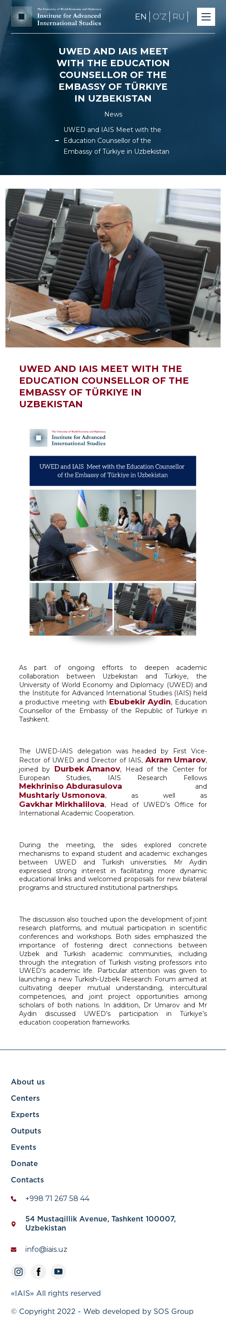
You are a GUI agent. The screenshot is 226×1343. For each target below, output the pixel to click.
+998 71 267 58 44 (57, 1198)
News (113, 114)
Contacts (27, 1180)
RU (179, 17)
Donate (24, 1164)
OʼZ (160, 17)
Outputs (26, 1131)
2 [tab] (114, 343)
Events (23, 1147)
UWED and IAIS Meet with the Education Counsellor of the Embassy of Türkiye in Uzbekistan (116, 141)
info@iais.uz (46, 1249)
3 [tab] (128, 343)
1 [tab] (101, 343)
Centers (25, 1098)
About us (28, 1082)
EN (141, 17)
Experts (25, 1115)
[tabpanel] (113, 268)
